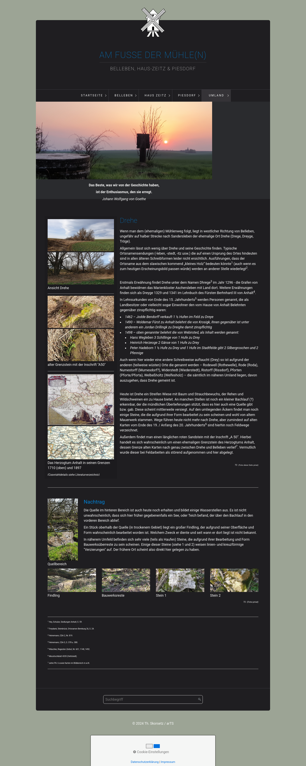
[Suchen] (200, 731)
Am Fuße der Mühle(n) (153, 55)
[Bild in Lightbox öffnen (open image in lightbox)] (81, 267)
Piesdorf (187, 95)
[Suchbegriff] (153, 731)
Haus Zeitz (155, 95)
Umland (216, 95)
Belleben (124, 95)
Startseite (92, 95)
